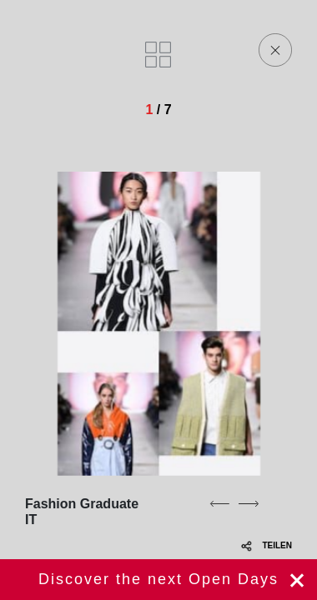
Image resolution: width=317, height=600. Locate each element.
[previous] (219, 503)
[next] (249, 503)
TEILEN (266, 545)
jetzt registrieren (158, 579)
